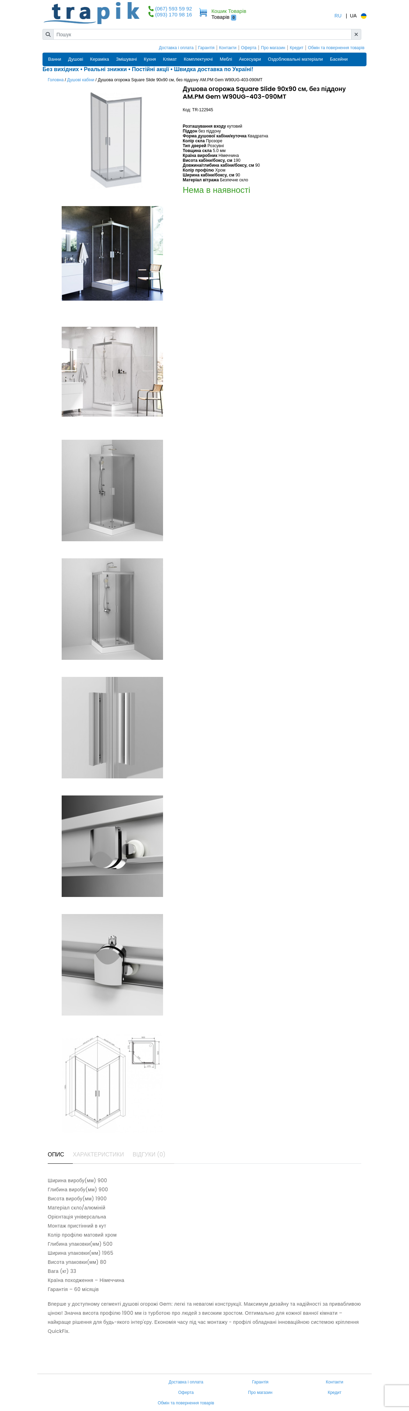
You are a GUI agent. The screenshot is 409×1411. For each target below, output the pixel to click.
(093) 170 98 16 (173, 14)
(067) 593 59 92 (173, 9)
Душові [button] (75, 59)
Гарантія (206, 47)
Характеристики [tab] (98, 1154)
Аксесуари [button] (250, 59)
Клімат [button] (170, 59)
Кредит (296, 47)
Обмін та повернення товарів (336, 47)
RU (337, 15)
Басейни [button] (339, 59)
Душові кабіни (80, 79)
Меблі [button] (226, 59)
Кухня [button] (150, 59)
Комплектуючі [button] (198, 59)
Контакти (228, 47)
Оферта (248, 47)
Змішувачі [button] (126, 59)
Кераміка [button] (99, 59)
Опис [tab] (56, 1154)
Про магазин (273, 47)
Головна (56, 79)
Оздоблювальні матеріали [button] (295, 59)
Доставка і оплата (176, 47)
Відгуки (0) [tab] (149, 1154)
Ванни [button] (54, 59)
